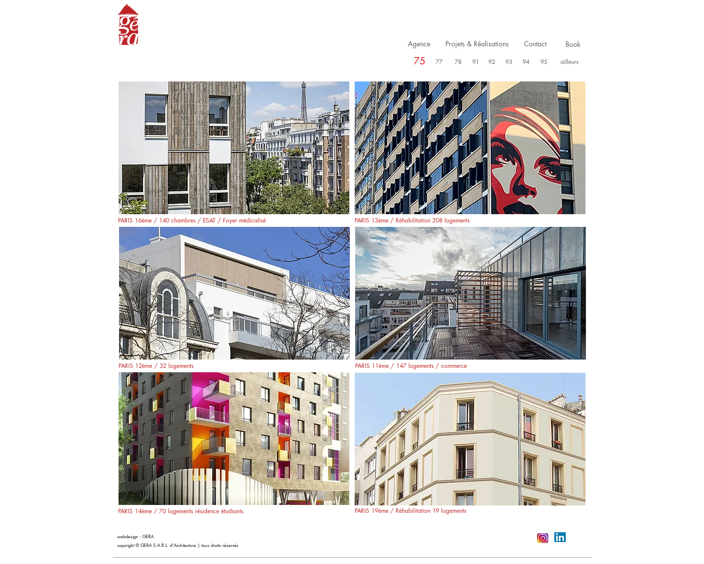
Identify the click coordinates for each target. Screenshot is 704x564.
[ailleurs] (569, 62)
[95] (544, 62)
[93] (509, 62)
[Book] (573, 44)
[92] (492, 62)
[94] (526, 62)
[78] (458, 62)
